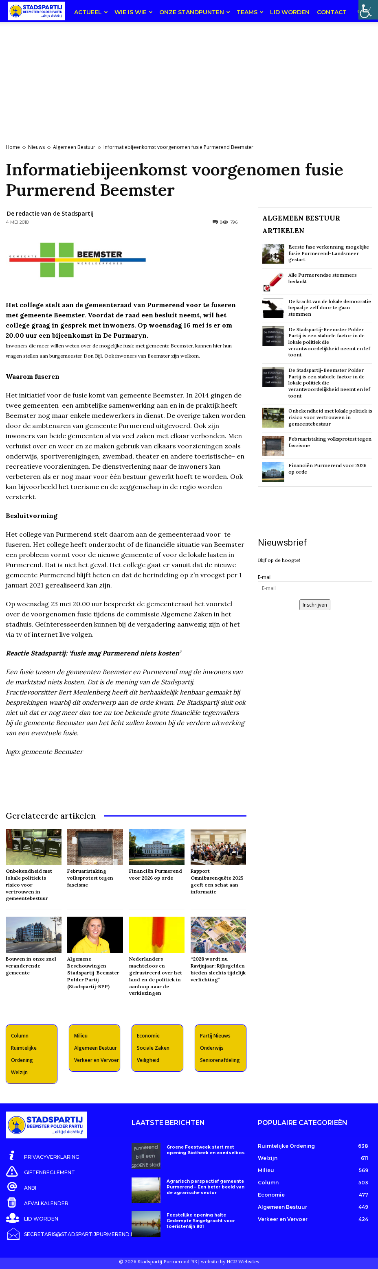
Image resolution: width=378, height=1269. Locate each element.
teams (250, 12)
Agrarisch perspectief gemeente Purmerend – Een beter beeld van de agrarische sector (204, 1186)
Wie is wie (133, 12)
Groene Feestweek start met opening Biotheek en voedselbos (203, 1150)
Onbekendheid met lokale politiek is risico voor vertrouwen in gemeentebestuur (29, 884)
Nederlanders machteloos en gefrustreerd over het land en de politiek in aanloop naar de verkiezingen (155, 976)
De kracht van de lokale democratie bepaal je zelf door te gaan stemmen (329, 307)
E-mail (265, 576)
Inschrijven (315, 604)
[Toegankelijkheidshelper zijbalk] (368, 10)
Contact (332, 12)
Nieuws (36, 147)
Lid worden (290, 12)
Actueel (91, 12)
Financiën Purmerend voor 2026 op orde (327, 468)
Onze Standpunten (194, 12)
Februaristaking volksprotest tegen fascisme (90, 878)
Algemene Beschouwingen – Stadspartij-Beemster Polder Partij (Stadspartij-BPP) (93, 972)
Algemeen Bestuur (74, 147)
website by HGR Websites (230, 1259)
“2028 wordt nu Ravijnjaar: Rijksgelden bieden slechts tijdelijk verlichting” (218, 969)
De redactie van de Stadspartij (50, 213)
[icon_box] (42, 1155)
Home (13, 147)
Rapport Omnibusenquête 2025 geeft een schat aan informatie (217, 881)
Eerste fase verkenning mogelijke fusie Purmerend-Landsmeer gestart (328, 253)
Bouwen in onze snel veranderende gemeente (31, 966)
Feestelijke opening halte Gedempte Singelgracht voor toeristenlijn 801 (199, 1220)
